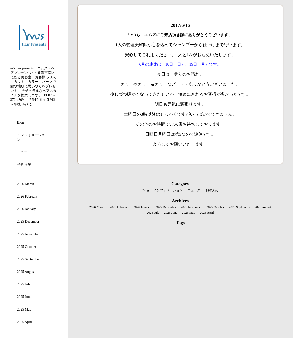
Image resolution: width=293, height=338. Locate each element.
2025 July (24, 284)
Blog (20, 122)
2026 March (25, 184)
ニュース (24, 152)
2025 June (24, 297)
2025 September (28, 259)
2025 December (28, 221)
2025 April (24, 322)
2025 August (26, 272)
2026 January (26, 209)
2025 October (26, 247)
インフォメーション (31, 137)
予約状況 (24, 165)
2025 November (28, 234)
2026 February (27, 196)
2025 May (24, 309)
